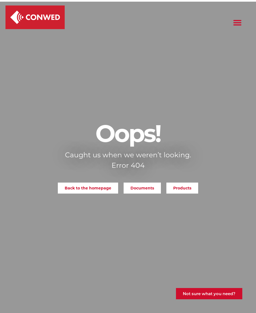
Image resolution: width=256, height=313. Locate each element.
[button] (237, 22)
